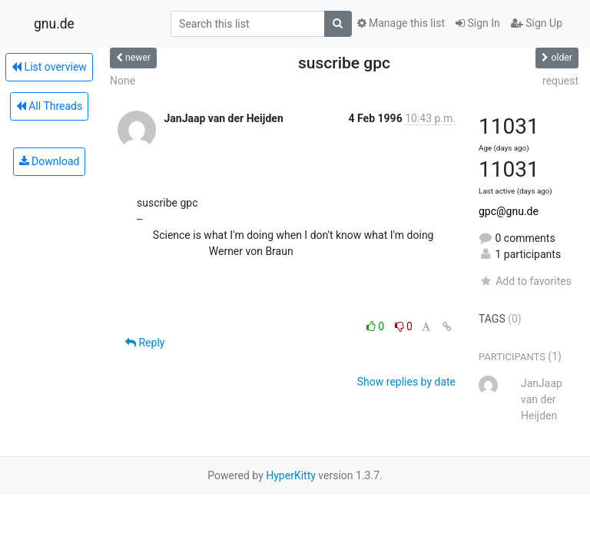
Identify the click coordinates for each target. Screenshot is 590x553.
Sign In (478, 23)
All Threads (49, 106)
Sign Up (536, 23)
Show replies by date (406, 382)
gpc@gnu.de (509, 211)
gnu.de (54, 23)
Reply (144, 342)
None (122, 81)
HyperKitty (291, 475)
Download (49, 161)
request (560, 81)
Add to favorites (525, 281)
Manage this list (401, 23)
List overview (49, 67)
